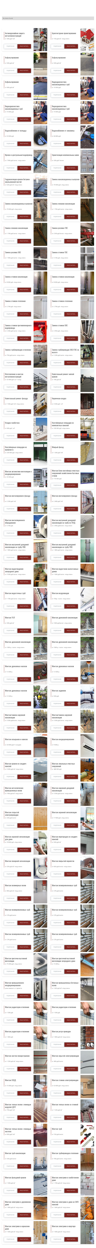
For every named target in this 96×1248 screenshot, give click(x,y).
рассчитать (24, 46)
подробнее (10, 46)
